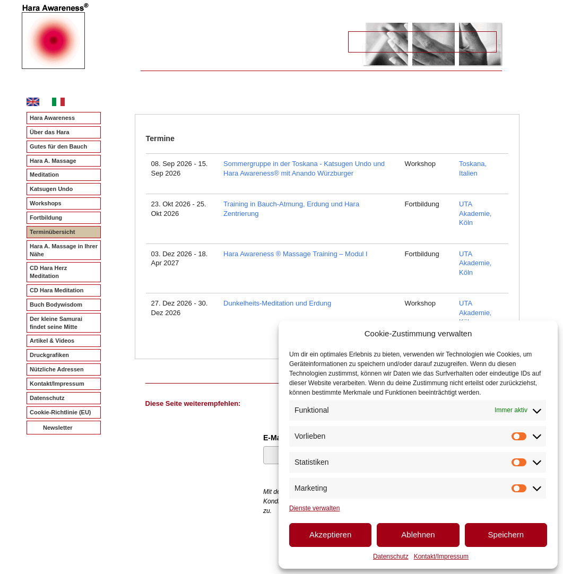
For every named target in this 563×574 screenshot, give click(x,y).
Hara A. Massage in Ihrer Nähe (64, 250)
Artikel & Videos (52, 340)
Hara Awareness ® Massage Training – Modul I (295, 254)
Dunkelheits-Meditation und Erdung (277, 303)
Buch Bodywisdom (56, 304)
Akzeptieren (330, 534)
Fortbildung (46, 217)
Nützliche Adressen (57, 369)
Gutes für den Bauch (58, 146)
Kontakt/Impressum (441, 556)
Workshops (46, 203)
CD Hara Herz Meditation (48, 272)
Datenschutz (391, 556)
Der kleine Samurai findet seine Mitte (56, 323)
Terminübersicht (52, 232)
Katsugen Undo (51, 189)
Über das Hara (50, 132)
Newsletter (58, 427)
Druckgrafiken (49, 355)
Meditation (44, 174)
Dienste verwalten (314, 508)
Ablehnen (418, 534)
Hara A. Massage (53, 161)
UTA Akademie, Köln (475, 213)
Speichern (506, 534)
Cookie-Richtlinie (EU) (60, 412)
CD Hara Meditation (56, 290)
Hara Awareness (52, 118)
